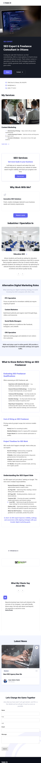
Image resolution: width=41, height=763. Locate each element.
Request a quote (20, 215)
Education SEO (20, 254)
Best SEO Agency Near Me (12, 674)
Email (3, 727)
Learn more (5, 144)
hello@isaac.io (11, 85)
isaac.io (8, 3)
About (7, 72)
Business (6, 671)
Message (4, 734)
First (3, 717)
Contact (19, 72)
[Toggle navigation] (4, 2)
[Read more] (20, 656)
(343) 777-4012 (11, 88)
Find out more (20, 176)
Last (3, 723)
